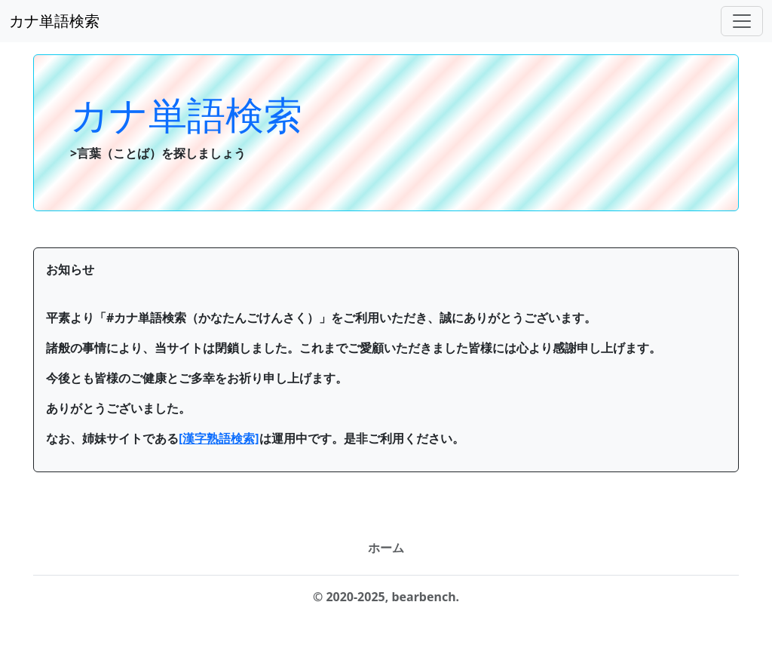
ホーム (386, 547)
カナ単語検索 (54, 21)
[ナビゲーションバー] (742, 21)
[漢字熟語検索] (219, 438)
